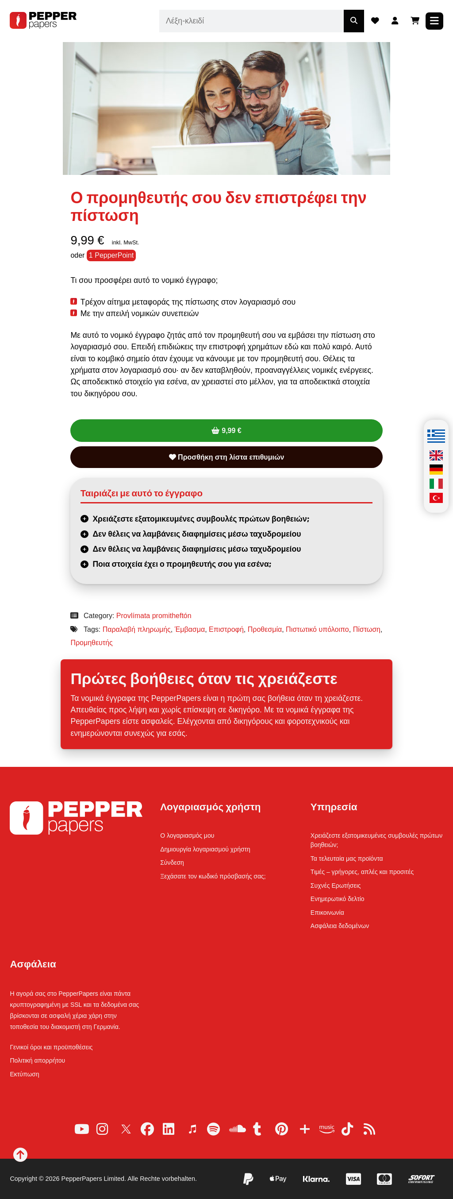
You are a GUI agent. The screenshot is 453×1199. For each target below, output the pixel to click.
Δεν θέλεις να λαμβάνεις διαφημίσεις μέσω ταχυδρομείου (196, 534)
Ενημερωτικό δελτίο (338, 898)
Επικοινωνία (327, 912)
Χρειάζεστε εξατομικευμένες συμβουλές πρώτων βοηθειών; (200, 518)
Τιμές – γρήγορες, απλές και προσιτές (362, 871)
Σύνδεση (172, 862)
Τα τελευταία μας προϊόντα (347, 858)
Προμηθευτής (91, 642)
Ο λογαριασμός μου (187, 835)
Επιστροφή (226, 629)
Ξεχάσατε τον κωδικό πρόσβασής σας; (213, 876)
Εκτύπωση (24, 1074)
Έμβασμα (190, 629)
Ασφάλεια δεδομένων (340, 925)
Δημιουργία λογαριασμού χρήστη (205, 849)
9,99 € (231, 430)
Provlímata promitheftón (154, 615)
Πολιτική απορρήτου (37, 1060)
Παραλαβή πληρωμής (137, 629)
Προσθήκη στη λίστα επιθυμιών (226, 457)
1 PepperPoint (111, 255)
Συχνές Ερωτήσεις (336, 885)
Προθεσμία (265, 629)
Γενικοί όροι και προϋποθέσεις (51, 1047)
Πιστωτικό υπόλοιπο (317, 629)
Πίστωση (366, 629)
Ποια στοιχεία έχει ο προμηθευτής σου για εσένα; (181, 564)
